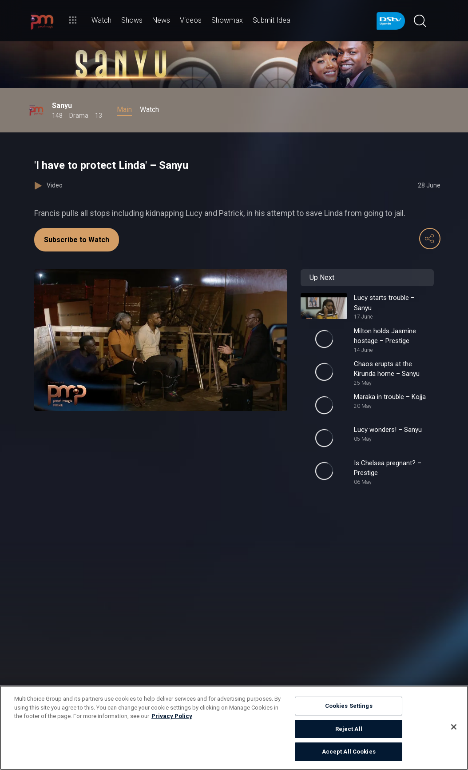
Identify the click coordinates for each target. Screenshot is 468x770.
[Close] (454, 727)
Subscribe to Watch (76, 239)
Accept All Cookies (349, 751)
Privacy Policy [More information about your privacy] (171, 716)
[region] (234, 728)
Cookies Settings (349, 705)
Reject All (348, 729)
